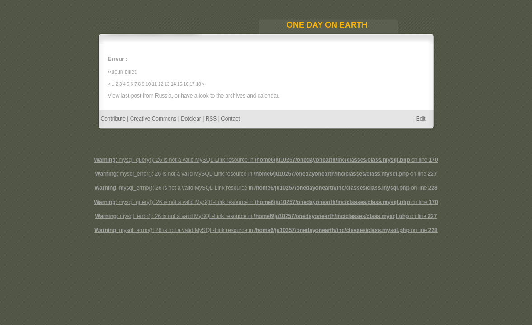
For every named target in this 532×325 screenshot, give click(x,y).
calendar (268, 96)
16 (186, 84)
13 (167, 84)
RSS (211, 119)
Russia (163, 96)
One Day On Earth (327, 24)
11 (154, 84)
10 (148, 84)
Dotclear (191, 119)
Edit (421, 119)
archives (235, 96)
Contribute (113, 119)
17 (192, 84)
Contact (230, 119)
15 (179, 84)
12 (160, 84)
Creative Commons (153, 119)
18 (198, 84)
